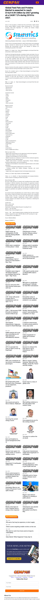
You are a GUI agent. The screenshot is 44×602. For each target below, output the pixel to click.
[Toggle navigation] (37, 2)
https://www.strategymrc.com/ (15, 210)
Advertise (25, 577)
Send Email (10, 205)
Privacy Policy (18, 577)
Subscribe (22, 590)
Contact (31, 577)
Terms (12, 577)
